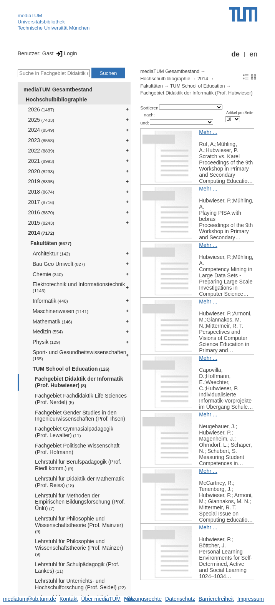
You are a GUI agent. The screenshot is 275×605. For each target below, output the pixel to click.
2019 (41, 181)
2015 (41, 223)
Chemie (48, 274)
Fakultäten (50, 243)
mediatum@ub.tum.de (29, 599)
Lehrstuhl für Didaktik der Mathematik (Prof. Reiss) (79, 482)
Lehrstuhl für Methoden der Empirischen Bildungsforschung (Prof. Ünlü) (80, 502)
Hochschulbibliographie (56, 99)
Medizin (48, 331)
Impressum (250, 599)
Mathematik (52, 321)
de (236, 54)
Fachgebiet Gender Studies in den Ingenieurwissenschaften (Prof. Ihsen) (80, 415)
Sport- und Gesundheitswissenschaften (79, 355)
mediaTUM (30, 15)
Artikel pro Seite (239, 113)
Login (66, 53)
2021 (41, 161)
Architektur (51, 253)
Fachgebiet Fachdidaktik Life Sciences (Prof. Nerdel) (81, 399)
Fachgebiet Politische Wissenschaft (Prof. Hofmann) (77, 449)
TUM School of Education (71, 369)
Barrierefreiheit (216, 599)
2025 (41, 120)
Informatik (50, 301)
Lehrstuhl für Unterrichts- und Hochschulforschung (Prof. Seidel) (80, 584)
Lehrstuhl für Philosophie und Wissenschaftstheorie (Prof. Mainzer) (79, 524)
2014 (41, 233)
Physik (46, 342)
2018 (41, 192)
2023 (41, 140)
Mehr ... (208, 132)
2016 (41, 212)
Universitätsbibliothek (41, 22)
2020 (41, 171)
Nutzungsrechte (143, 599)
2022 (41, 151)
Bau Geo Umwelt (59, 264)
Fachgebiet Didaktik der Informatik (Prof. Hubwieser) (79, 382)
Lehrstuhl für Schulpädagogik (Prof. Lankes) (77, 567)
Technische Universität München (53, 28)
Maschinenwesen (60, 311)
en (253, 54)
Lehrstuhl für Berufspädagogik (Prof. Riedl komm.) (78, 465)
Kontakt (69, 599)
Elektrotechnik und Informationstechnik (79, 287)
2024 (41, 130)
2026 (41, 109)
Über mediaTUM (101, 599)
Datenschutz (180, 599)
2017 (41, 202)
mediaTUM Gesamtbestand (58, 89)
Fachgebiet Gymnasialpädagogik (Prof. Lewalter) (74, 432)
